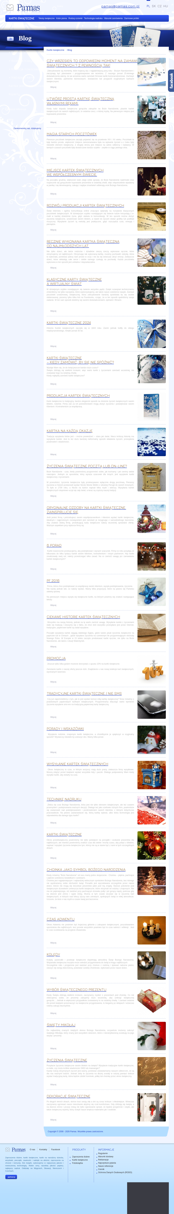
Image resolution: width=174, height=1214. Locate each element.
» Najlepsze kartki (22, 77)
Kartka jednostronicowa (26, 85)
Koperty (14, 94)
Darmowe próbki (131, 18)
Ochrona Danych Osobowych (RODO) (115, 1172)
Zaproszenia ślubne (81, 1157)
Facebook (55, 1149)
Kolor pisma (61, 18)
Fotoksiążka (77, 1163)
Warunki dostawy (105, 1156)
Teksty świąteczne (47, 18)
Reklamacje (103, 1160)
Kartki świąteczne (56, 50)
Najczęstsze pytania (107, 1163)
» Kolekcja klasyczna (24, 60)
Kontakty (43, 1149)
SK (154, 6)
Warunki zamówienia (113, 18)
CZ (159, 6)
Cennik (101, 1169)
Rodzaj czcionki (75, 18)
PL (148, 6)
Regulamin (103, 1153)
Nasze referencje (17, 109)
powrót (10, 39)
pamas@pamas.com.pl (120, 6)
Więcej (53, 87)
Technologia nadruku (93, 18)
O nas (32, 1149)
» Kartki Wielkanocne (24, 52)
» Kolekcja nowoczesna (26, 69)
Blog (69, 50)
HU (165, 6)
